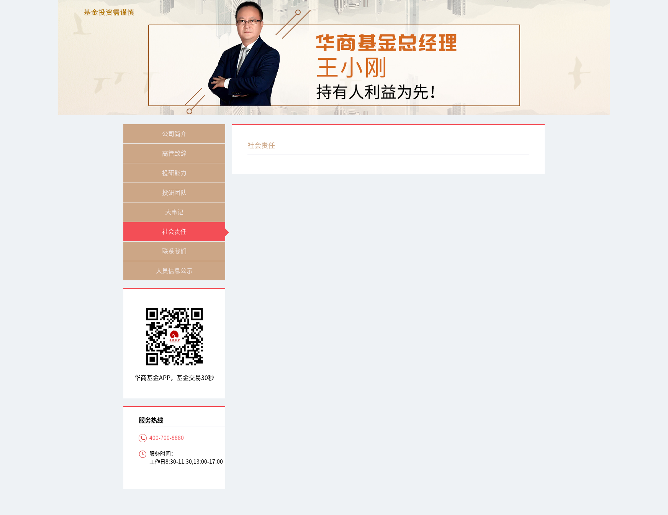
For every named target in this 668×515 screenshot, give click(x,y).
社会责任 (174, 232)
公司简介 (174, 134)
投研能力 (174, 173)
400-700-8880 (166, 438)
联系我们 (174, 251)
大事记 (174, 212)
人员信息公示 (174, 271)
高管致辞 (174, 153)
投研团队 (174, 192)
